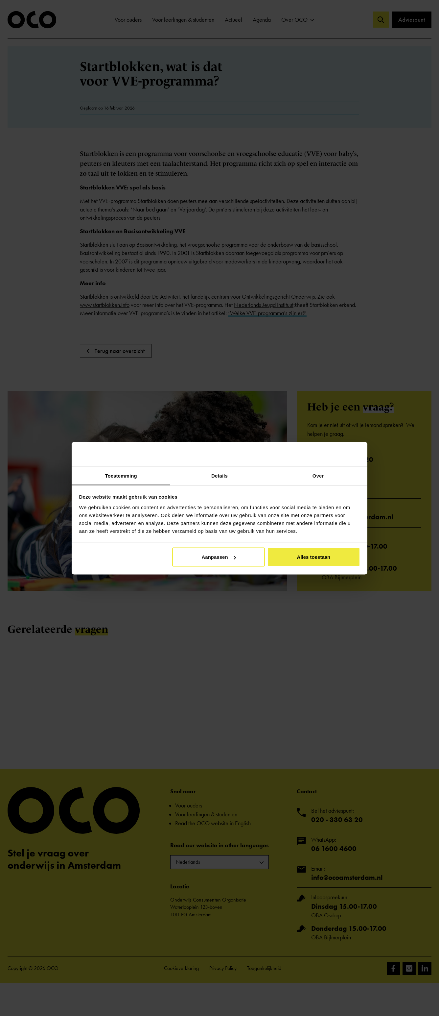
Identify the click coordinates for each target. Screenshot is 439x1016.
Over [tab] (318, 475)
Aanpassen (219, 557)
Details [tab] (219, 475)
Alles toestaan (314, 557)
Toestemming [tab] (121, 475)
